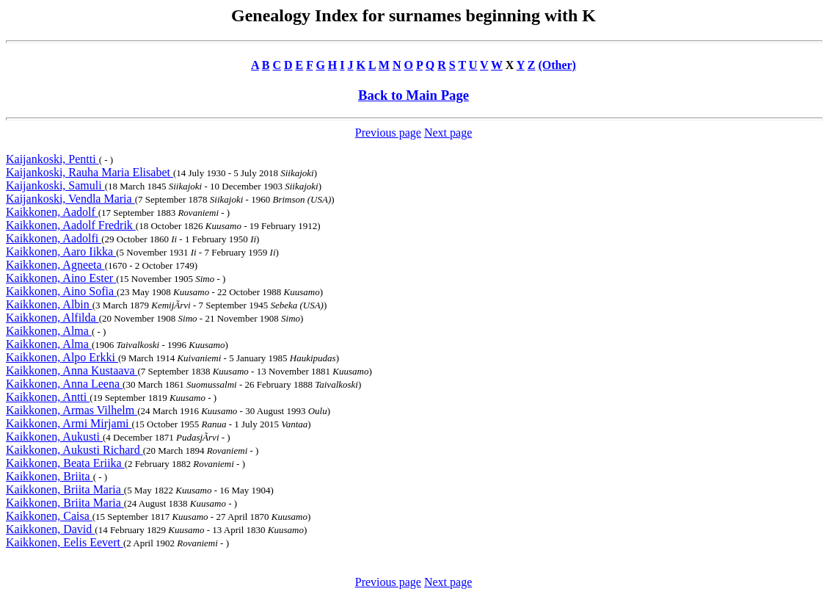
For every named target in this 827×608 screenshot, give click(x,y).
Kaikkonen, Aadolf (52, 212)
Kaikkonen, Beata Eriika (65, 463)
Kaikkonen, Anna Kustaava (72, 370)
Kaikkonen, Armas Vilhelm (71, 410)
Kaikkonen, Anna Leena (64, 383)
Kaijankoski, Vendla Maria (70, 198)
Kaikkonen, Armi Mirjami (69, 423)
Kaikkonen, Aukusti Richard (74, 450)
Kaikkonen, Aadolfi (53, 238)
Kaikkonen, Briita (49, 476)
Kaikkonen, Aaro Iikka (61, 251)
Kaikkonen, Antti (48, 397)
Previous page (388, 132)
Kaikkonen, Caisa (49, 516)
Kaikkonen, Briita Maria (65, 489)
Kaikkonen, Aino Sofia (61, 291)
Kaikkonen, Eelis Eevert (64, 542)
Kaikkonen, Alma (49, 331)
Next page (448, 132)
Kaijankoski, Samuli (55, 185)
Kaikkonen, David (50, 529)
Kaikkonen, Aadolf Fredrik (71, 225)
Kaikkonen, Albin (49, 304)
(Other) (557, 65)
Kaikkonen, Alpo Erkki (62, 357)
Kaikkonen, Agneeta (55, 264)
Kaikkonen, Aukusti (54, 436)
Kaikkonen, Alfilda (52, 317)
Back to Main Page (413, 95)
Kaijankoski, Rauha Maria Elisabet (89, 172)
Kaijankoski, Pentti (52, 159)
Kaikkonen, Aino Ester (61, 278)
